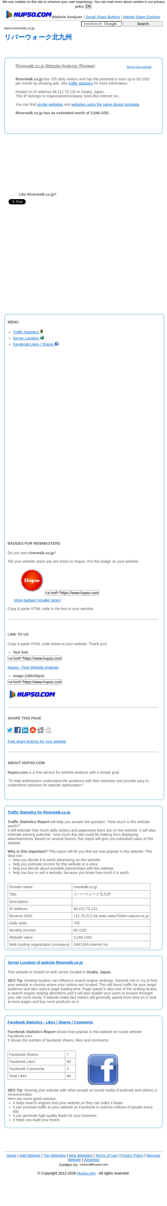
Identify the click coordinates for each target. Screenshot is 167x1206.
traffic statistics (81, 83)
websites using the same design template (105, 104)
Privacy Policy (131, 1155)
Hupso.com (86, 1173)
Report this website (139, 66)
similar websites (50, 104)
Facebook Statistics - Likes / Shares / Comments (50, 1022)
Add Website (30, 1155)
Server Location (28, 338)
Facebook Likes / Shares (36, 344)
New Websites (81, 1155)
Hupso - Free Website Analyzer (33, 667)
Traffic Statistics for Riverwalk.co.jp (39, 812)
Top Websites (54, 1155)
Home (11, 1155)
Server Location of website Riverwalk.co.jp (45, 962)
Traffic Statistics (28, 332)
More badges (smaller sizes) (37, 600)
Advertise (91, 1160)
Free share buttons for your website (37, 741)
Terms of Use (106, 1155)
